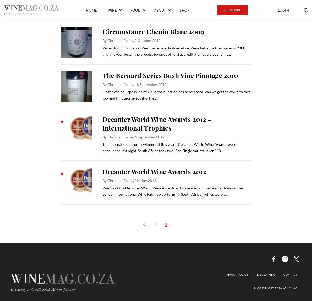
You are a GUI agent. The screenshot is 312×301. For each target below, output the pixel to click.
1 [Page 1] (155, 224)
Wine (112, 10)
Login (283, 10)
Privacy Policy (236, 274)
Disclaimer (266, 274)
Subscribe (232, 10)
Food (135, 10)
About (160, 10)
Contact (290, 274)
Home (91, 10)
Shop (184, 10)
